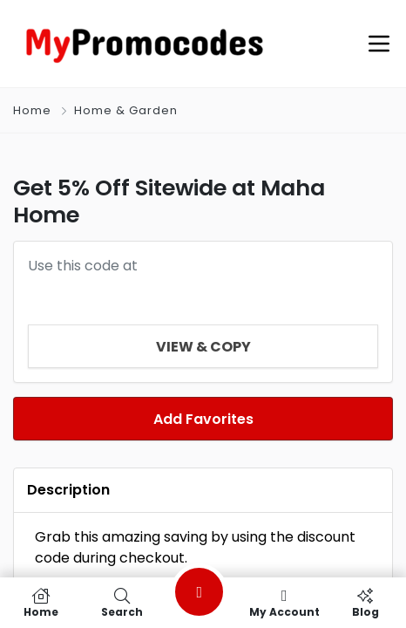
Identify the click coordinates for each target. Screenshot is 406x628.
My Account (284, 603)
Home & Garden (126, 110)
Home (32, 110)
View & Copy (203, 347)
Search (121, 603)
